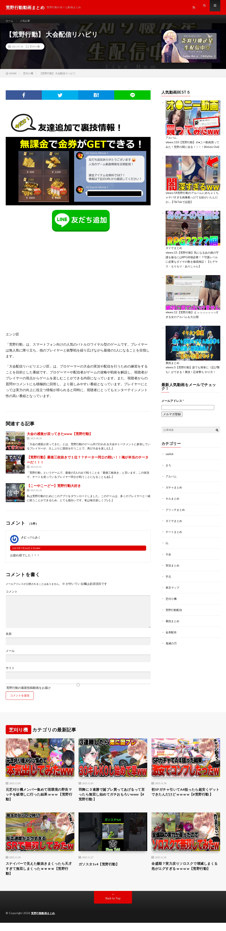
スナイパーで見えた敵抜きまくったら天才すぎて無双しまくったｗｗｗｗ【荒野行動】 (39, 876)
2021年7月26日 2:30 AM (26, 552)
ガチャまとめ (174, 497)
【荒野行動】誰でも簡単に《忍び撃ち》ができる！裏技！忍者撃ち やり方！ (193, 378)
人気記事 (27, 21)
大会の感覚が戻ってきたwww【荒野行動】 (60, 438)
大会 (169, 563)
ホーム (10, 21)
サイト (10, 672)
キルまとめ (173, 508)
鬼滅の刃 (171, 651)
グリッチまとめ (176, 519)
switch (170, 464)
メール (10, 655)
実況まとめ (173, 574)
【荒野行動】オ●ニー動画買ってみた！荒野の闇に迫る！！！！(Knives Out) (193, 150)
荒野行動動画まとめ (44, 921)
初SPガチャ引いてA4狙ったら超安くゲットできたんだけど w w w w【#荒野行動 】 (185, 800)
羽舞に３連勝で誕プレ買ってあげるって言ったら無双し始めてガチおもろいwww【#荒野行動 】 (112, 800)
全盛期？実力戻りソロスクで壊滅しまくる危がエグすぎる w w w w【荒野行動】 (184, 876)
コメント (12, 595)
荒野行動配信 (174, 618)
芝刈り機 (35, 50)
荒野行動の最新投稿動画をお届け (78, 690)
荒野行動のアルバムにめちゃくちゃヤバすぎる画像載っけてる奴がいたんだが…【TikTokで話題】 (192, 205)
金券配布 (171, 640)
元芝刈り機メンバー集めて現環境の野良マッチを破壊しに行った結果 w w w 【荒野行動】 (39, 800)
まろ (169, 475)
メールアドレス (172, 411)
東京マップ (173, 596)
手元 (169, 585)
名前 (9, 637)
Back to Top (113, 906)
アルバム (171, 141)
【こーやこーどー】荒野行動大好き (54, 490)
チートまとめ (174, 541)
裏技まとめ (173, 369)
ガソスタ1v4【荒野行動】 (101, 870)
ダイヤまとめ (174, 255)
